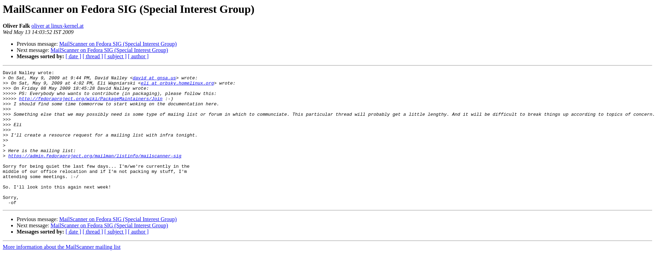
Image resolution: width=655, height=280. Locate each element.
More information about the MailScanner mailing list (61, 274)
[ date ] (73, 56)
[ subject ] (115, 56)
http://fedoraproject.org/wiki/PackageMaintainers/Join (90, 105)
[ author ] (138, 56)
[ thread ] (93, 56)
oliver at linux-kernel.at (57, 26)
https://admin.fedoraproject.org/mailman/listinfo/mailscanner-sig (94, 173)
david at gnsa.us (154, 80)
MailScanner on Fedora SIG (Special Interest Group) (118, 44)
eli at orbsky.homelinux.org (177, 86)
